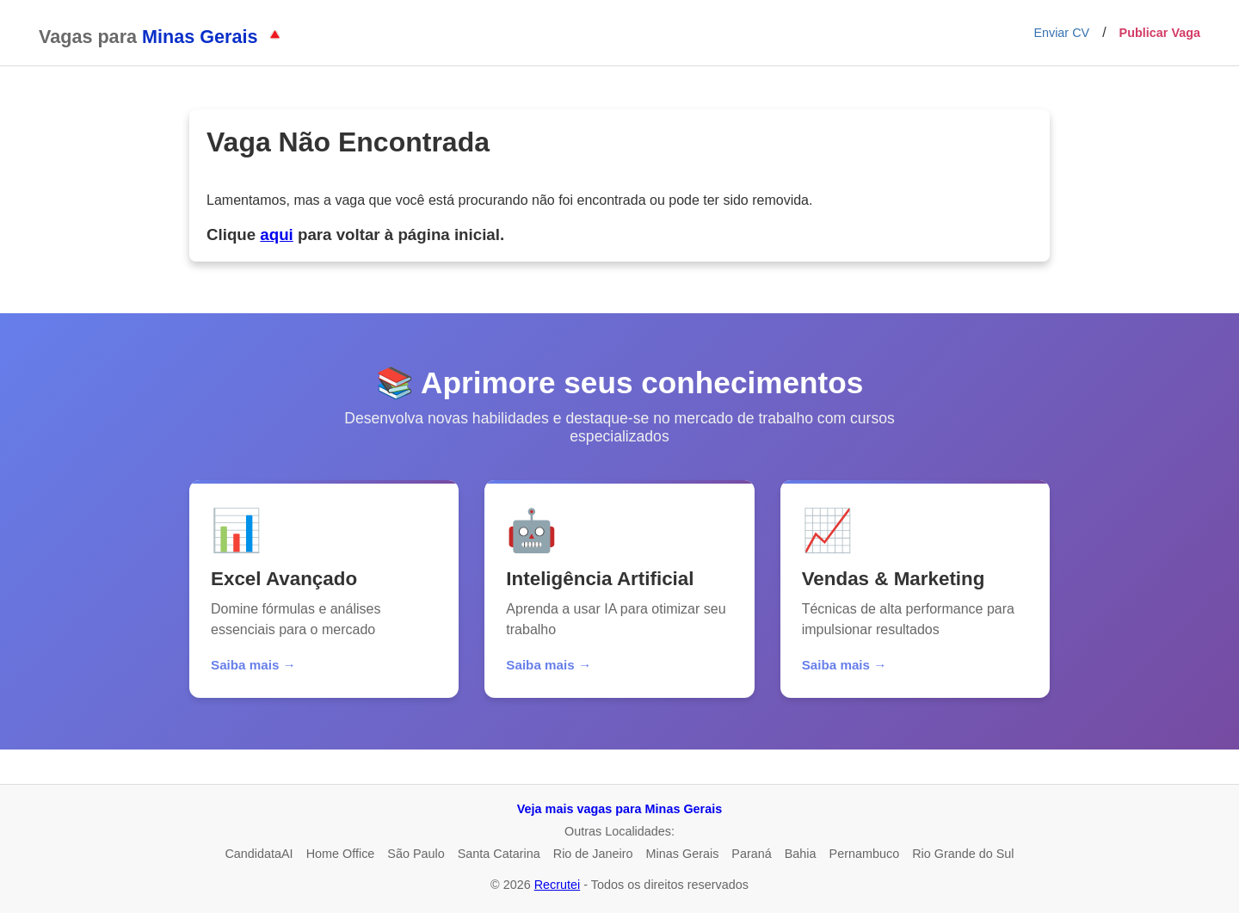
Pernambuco (864, 854)
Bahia (801, 854)
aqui (276, 234)
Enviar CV (1061, 33)
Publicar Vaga (1159, 33)
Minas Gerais (682, 854)
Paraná (751, 854)
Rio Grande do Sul (963, 854)
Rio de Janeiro (593, 854)
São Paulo (415, 854)
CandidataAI (259, 854)
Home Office (340, 854)
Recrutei (557, 884)
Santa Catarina (499, 854)
